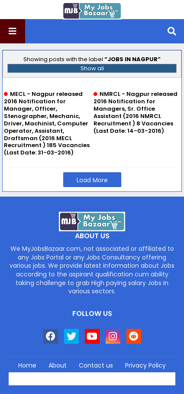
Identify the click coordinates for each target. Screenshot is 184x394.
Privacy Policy (145, 365)
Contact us (96, 365)
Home (27, 365)
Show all (92, 68)
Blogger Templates (110, 376)
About (57, 365)
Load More (92, 180)
